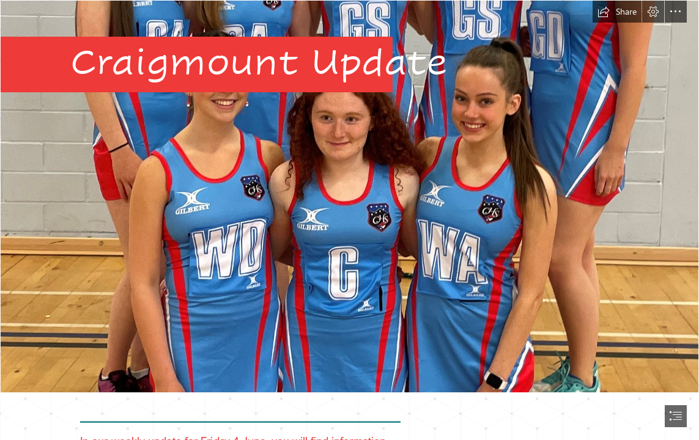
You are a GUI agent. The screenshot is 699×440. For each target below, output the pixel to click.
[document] (349, 220)
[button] (617, 12)
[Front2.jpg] (349, 196)
